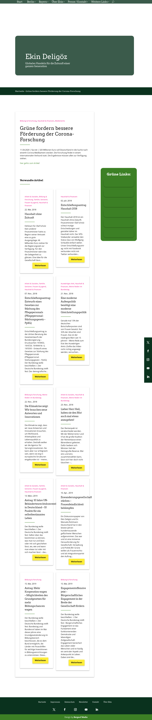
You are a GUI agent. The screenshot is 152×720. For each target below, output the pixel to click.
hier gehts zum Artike (29, 163)
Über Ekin (57, 2)
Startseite (19, 91)
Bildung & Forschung (28, 121)
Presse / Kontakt (77, 2)
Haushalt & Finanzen (46, 121)
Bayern (43, 2)
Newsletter (83, 702)
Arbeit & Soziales (31, 196)
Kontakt (95, 702)
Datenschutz (69, 702)
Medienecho (60, 121)
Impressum (55, 702)
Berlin (30, 2)
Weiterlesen (40, 265)
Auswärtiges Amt (67, 283)
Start (19, 2)
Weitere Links (99, 2)
